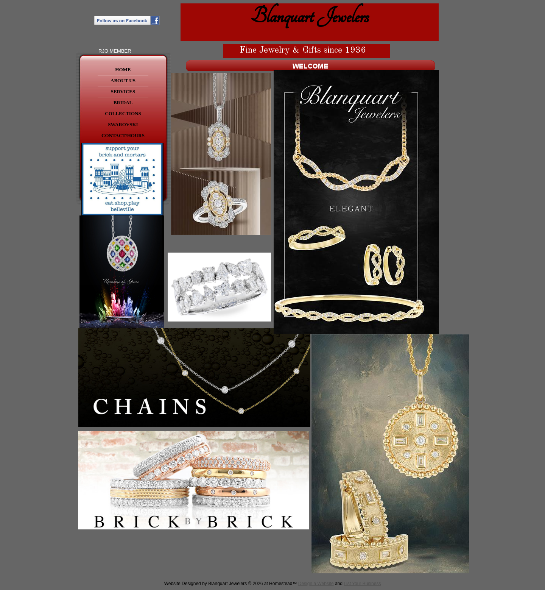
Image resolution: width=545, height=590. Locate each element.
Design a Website (316, 583)
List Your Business (362, 583)
